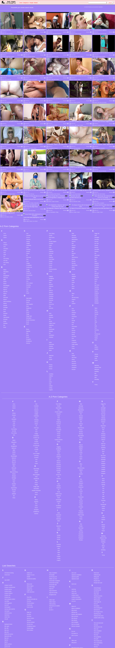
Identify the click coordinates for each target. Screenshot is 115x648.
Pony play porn (75, 644)
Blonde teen (7, 627)
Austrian (49, 125)
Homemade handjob (53, 561)
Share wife (96, 572)
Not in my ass (75, 614)
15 (95, 7)
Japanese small (75, 557)
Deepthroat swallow (31, 557)
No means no (75, 612)
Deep (27, 285)
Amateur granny (8, 568)
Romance (74, 342)
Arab (29, 102)
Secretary (97, 218)
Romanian (74, 344)
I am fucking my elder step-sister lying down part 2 (57, 167)
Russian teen (97, 559)
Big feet (6, 619)
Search (110, 2)
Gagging (51, 255)
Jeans (50, 336)
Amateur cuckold (8, 564)
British (4, 294)
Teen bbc (96, 604)
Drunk (27, 301)
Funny (50, 250)
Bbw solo (7, 609)
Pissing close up (75, 638)
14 (94, 7)
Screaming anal (97, 569)
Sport (96, 260)
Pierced (73, 309)
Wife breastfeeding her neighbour (100, 29)
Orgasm (73, 278)
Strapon (96, 270)
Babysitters (6, 250)
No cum (73, 610)
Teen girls (96, 617)
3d (48, 148)
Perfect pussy (75, 632)
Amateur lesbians (8, 572)
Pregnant (74, 319)
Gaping (50, 259)
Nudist (73, 261)
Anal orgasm (7, 586)
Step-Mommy (75, 236)
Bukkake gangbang (9, 636)
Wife (96, 356)
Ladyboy (51, 354)
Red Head (74, 336)
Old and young (75, 276)
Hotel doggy (52, 565)
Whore (96, 354)
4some (5, 216)
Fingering (51, 230)
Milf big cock (74, 591)
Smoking (96, 246)
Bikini (4, 274)
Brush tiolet (7, 635)
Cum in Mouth (34, 79)
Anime (4, 229)
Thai (96, 297)
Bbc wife (6, 607)
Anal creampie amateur (10, 578)
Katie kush (74, 563)
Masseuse (74, 216)
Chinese (28, 230)
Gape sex (29, 591)
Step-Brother (6, 296)
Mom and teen (75, 595)
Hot (30, 33)
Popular (31, 2)
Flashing (51, 236)
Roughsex (74, 346)
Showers (96, 230)
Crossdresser (29, 254)
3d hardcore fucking (9, 551)
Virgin (96, 337)
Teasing (96, 293)
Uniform (96, 326)
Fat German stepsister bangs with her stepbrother (57, 75)
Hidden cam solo (53, 557)
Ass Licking (6, 241)
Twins (96, 318)
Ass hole (5, 239)
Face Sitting (51, 212)
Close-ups (50, 102)
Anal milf (7, 584)
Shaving (96, 226)
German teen (30, 603)
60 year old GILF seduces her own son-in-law (56, 121)
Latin (50, 358)
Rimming (74, 340)
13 (93, 7)
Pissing (73, 311)
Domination (28, 297)
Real (73, 332)
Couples (81, 125)
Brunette (78, 102)
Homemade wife (53, 563)
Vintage (96, 335)
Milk (73, 230)
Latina (50, 360)
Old (72, 274)
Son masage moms (98, 590)
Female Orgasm (52, 220)
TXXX (89, 77)
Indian (50, 321)
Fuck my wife (30, 586)
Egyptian (28, 310)
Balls (4, 252)
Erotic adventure (30, 571)
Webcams (97, 348)
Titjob (96, 301)
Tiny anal (96, 631)
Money (73, 238)
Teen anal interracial (98, 602)
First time (51, 232)
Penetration (74, 305)
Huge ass (51, 567)
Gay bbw (29, 593)
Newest (35, 2)
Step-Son (97, 252)
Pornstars (74, 315)
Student (96, 274)
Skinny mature (97, 576)
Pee (73, 303)
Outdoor (73, 282)
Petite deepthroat (75, 634)
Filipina (50, 228)
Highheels (51, 304)
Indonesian (51, 323)
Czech (27, 272)
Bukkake (5, 302)
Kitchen (50, 345)
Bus (4, 304)
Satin (96, 214)
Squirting (97, 266)
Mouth (73, 246)
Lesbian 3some (75, 574)
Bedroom (5, 266)
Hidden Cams (52, 302)
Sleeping (97, 242)
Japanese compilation (76, 553)
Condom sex (29, 246)
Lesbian (51, 364)
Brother (57, 79)
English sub (29, 569)
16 (97, 7)
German (51, 263)
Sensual (96, 220)
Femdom (51, 222)
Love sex (74, 580)
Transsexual (97, 312)
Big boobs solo (8, 615)
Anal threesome (8, 592)
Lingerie (79, 79)
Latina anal (74, 572)
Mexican (74, 224)
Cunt (26, 33)
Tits (95, 303)
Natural (73, 253)
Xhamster (20, 32)
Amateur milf (7, 574)
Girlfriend (51, 265)
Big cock (56, 148)
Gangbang (51, 257)
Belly (55, 79)
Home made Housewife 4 (75, 52)
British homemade (9, 633)
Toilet (96, 305)
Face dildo (29, 576)
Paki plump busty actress (77, 626)
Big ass (100, 56)
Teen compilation (98, 609)
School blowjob (97, 567)
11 (91, 7)
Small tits (97, 244)
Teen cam (96, 607)
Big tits (99, 33)
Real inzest (96, 551)
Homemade (55, 33)
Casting (28, 220)
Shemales (97, 228)
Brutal (4, 300)
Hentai (50, 300)
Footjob (50, 240)
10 (90, 7)
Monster (73, 240)
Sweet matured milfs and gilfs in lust (31, 167)
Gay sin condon (30, 597)
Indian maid (51, 578)
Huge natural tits (53, 569)
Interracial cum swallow (54, 584)
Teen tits (96, 625)
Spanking (97, 256)
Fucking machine (53, 248)
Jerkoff (50, 338)
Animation (5, 227)
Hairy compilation (53, 551)
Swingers (97, 281)
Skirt (96, 238)
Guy (102, 79)
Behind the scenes (9, 613)
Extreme (28, 322)
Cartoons (28, 218)
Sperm (96, 258)
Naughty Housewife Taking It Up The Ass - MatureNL (80, 75)
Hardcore (51, 296)
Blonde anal (7, 625)
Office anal (74, 619)
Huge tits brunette (53, 571)
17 (98, 7)
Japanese (51, 334)
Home (21, 2)
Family (58, 102)
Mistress (74, 232)
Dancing (28, 279)
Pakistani (74, 291)
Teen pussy (96, 623)
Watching (97, 344)
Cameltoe (28, 214)
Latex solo (74, 570)
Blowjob (72, 33)
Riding (73, 338)
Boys (4, 290)
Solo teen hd (97, 588)
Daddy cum (29, 551)
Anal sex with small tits (10, 588)
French (50, 244)
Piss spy (73, 636)
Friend (49, 33)
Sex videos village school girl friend (8, 167)
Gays (50, 261)
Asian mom (7, 596)
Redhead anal (97, 553)
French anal (29, 584)
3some (5, 214)
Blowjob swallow (8, 631)
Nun (73, 263)
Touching (97, 308)
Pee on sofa (74, 628)
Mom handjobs (75, 601)
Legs (50, 362)
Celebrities (10, 148)
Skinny (96, 236)
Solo (96, 250)
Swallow (96, 277)
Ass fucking (104, 102)
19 (100, 7)
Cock (27, 240)
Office (73, 272)
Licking (50, 366)
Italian (50, 329)
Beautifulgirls (96, 56)
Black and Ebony (7, 280)
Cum (100, 79)
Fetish (50, 224)
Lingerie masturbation (76, 578)
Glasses (51, 271)
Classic (27, 232)
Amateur (95, 33)
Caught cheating (8, 646)
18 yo (3, 125)
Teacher (96, 291)
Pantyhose (74, 295)
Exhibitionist (54, 102)
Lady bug (74, 568)
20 (101, 7)
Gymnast (51, 287)
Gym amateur (30, 609)
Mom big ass (74, 597)
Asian (26, 56)
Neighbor (74, 255)
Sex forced (96, 571)
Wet (95, 352)
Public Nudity (75, 323)
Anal (98, 102)
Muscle (73, 248)
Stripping (97, 272)
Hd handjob (51, 553)
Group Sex (51, 283)
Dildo (27, 289)
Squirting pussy (97, 592)
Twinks (96, 316)
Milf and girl (74, 589)
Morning (73, 242)
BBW (52, 79)
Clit (27, 234)
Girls (6, 33)
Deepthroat (28, 287)
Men (73, 222)
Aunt (5, 102)
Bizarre (5, 278)
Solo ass (96, 582)
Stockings (97, 268)
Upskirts (96, 328)
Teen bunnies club (98, 605)
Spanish (96, 254)
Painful (73, 289)
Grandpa (51, 277)
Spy (95, 262)
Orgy (73, 280)
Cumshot (79, 33)
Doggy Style (8, 56)
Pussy (73, 327)
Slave (96, 240)
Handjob (51, 294)
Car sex (28, 216)
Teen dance (96, 611)
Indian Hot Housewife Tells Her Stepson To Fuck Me (34, 98)
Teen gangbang (97, 615)
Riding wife (96, 555)
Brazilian (5, 292)
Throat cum (96, 629)
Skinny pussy (97, 578)
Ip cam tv (51, 588)
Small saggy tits (97, 580)
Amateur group (8, 570)
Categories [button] (26, 2)
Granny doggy (30, 607)
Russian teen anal (98, 561)
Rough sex (96, 557)
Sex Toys (97, 222)
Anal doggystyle (8, 582)
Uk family (96, 640)
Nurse (73, 265)
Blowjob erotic (8, 629)
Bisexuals (5, 276)
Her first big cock (53, 555)
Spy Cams (97, 264)
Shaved (96, 224)
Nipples (73, 257)
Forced (50, 242)
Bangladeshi (52, 148)
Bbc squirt (7, 605)
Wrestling (97, 358)
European (12, 56)
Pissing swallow (75, 642)
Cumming (28, 264)
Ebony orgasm (30, 565)
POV (73, 317)
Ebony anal (29, 563)
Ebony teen (29, 567)
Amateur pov (7, 576)
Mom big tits (74, 599)
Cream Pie (28, 252)
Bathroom (5, 256)
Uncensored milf (97, 642)
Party (73, 301)
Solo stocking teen (98, 586)
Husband (51, 316)
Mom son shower (75, 603)
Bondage (99, 125)
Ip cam (50, 586)
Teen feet (96, 613)
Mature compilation (76, 587)
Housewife (10, 33)
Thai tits (95, 627)
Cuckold (75, 33)
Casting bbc (7, 644)
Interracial (51, 327)
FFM (50, 226)
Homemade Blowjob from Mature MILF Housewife (34, 75)
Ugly (96, 324)
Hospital (51, 310)
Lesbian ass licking (76, 576)
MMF (73, 234)
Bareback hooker (8, 603)
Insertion (51, 325)
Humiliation (51, 314)
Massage (74, 214)
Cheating (97, 148)
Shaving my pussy (98, 574)
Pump (73, 325)
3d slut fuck (7, 553)
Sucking (96, 275)
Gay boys (29, 595)
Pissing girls (74, 640)
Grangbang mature (31, 605)
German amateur (31, 601)
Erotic (27, 314)
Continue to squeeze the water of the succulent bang (81, 144)
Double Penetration (30, 299)
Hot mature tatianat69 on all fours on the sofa (79, 121)
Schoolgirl (97, 216)
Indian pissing (52, 582)
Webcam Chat (98, 346)
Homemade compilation (54, 559)
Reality (73, 334)
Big (28, 56)
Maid (73, 212)
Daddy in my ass (30, 553)
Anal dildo (7, 580)
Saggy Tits (97, 212)
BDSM (3, 33)
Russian (73, 348)
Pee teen (74, 630)
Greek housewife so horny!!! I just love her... (10, 52)
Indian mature (52, 580)
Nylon (73, 267)
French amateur (30, 582)
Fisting (50, 234)
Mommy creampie (76, 605)
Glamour (51, 269)
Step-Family (51, 216)
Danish (27, 281)
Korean (50, 347)
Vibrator (96, 333)
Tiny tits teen (97, 633)
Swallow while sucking (99, 596)
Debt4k (28, 555)
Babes (30, 125)
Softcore (96, 248)
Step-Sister (97, 234)
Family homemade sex (32, 578)
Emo (27, 312)
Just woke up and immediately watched (9, 98)
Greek (50, 281)
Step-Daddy (29, 277)
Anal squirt (7, 590)
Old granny (74, 621)
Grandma (51, 275)
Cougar (97, 79)
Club (27, 238)
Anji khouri (7, 594)
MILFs (79, 56)
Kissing (50, 343)
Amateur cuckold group (10, 566)
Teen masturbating (98, 621)
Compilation (29, 244)
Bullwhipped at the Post (6, 29)
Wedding (97, 350)
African (5, 221)
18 (99, 7)
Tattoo (96, 289)
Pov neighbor (75, 646)
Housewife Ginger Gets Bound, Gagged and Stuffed (103, 121)
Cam (27, 212)
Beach (4, 262)
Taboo (96, 287)
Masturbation (75, 218)
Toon (96, 307)
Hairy (28, 33)
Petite (73, 307)
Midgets (73, 226)
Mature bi (74, 585)
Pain (73, 287)
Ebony (27, 308)
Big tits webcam (8, 623)
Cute (27, 270)
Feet (50, 218)
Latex (50, 356)
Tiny (95, 299)
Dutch (72, 79)
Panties (73, 293)
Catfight (28, 222)
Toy (95, 310)
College (28, 242)
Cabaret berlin (8, 642)
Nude (73, 259)
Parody (73, 299)
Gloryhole (51, 273)
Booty (4, 288)
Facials (50, 214)
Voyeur (96, 339)
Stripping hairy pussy (98, 594)
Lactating (51, 352)
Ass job (6, 598)
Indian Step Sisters (96, 167)
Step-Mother (74, 244)
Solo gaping (96, 584)
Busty (4, 306)
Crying (27, 256)
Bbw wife (7, 611)
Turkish (96, 314)
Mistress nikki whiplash (77, 593)
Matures (82, 56)
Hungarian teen (52, 573)
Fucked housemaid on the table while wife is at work (34, 121)
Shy (95, 232)
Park (73, 297)
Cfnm (27, 226)
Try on (95, 635)
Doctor (27, 291)
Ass (34, 102)
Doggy (27, 293)
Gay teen (29, 599)
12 (92, 7)
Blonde (53, 125)
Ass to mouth (7, 79)
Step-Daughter (29, 283)
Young (96, 363)
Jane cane (74, 551)
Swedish (96, 279)
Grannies (51, 279)
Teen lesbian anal (98, 619)
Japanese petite (75, 555)
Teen (96, 295)
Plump (73, 313)
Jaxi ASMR (7, 559)
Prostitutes (74, 321)
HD (7, 33)
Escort (27, 316)
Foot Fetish (51, 238)
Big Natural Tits (9, 102)
